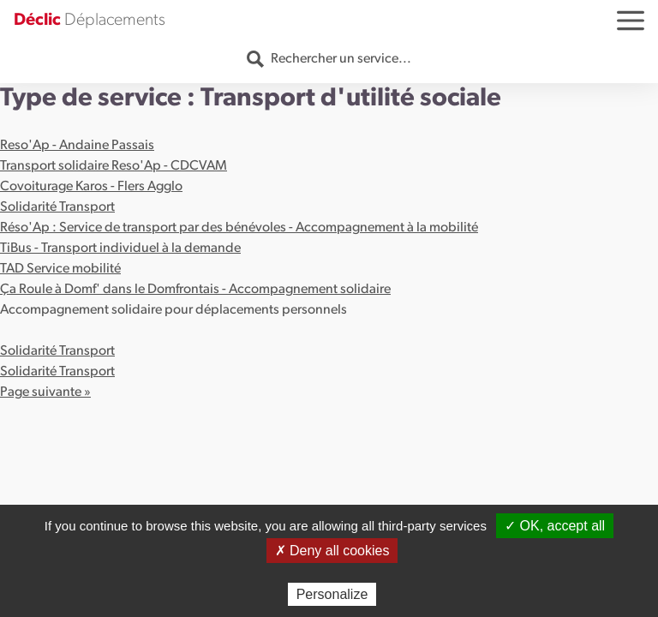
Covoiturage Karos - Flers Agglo (91, 187)
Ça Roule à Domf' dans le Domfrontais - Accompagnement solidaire (195, 290)
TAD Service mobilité (60, 269)
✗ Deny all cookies (332, 550)
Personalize (332, 594)
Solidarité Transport (57, 207)
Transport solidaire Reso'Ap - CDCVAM (113, 166)
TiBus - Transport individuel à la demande (120, 248)
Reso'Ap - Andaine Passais (77, 146)
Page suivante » (45, 392)
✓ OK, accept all (555, 525)
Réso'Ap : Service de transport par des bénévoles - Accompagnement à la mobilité (239, 228)
